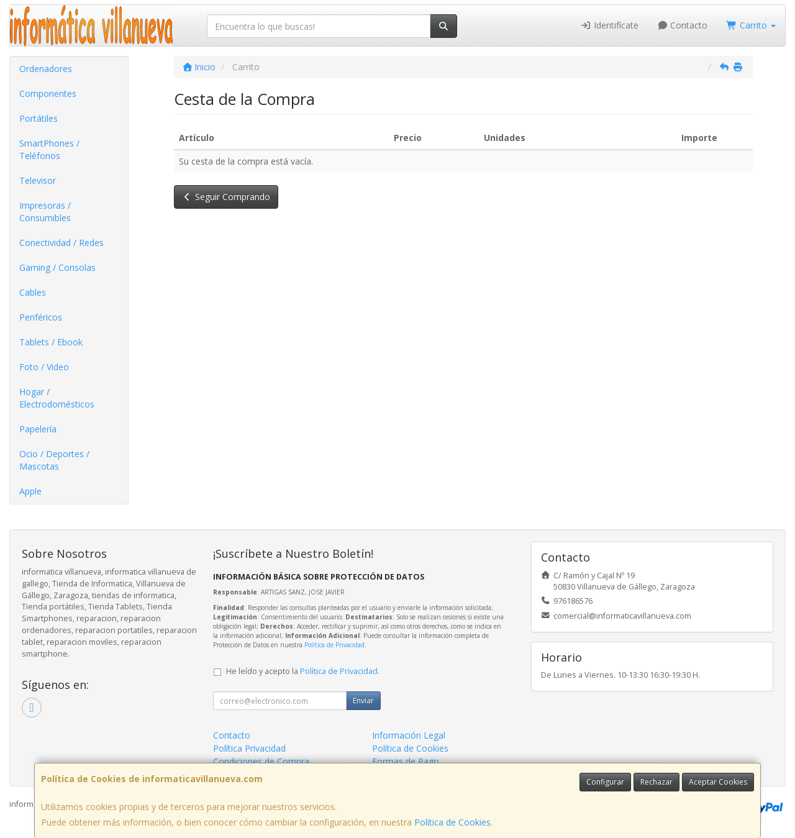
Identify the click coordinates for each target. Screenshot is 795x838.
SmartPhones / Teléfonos (49, 149)
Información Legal (408, 735)
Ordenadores (45, 69)
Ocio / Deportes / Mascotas (54, 460)
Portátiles (38, 118)
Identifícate (609, 25)
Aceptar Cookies (718, 782)
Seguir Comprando (226, 197)
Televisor (37, 180)
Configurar (605, 782)
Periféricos (40, 317)
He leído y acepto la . (302, 671)
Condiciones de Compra (261, 761)
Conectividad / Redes (61, 242)
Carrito (751, 25)
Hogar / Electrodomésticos (56, 398)
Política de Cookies (452, 822)
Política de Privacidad (334, 644)
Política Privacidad (249, 748)
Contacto (682, 25)
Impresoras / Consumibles (45, 211)
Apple (30, 491)
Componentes (47, 93)
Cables (32, 292)
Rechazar (656, 782)
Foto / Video (44, 367)
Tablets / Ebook (51, 342)
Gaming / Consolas (57, 267)
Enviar (363, 700)
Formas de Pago (405, 761)
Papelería (38, 429)
